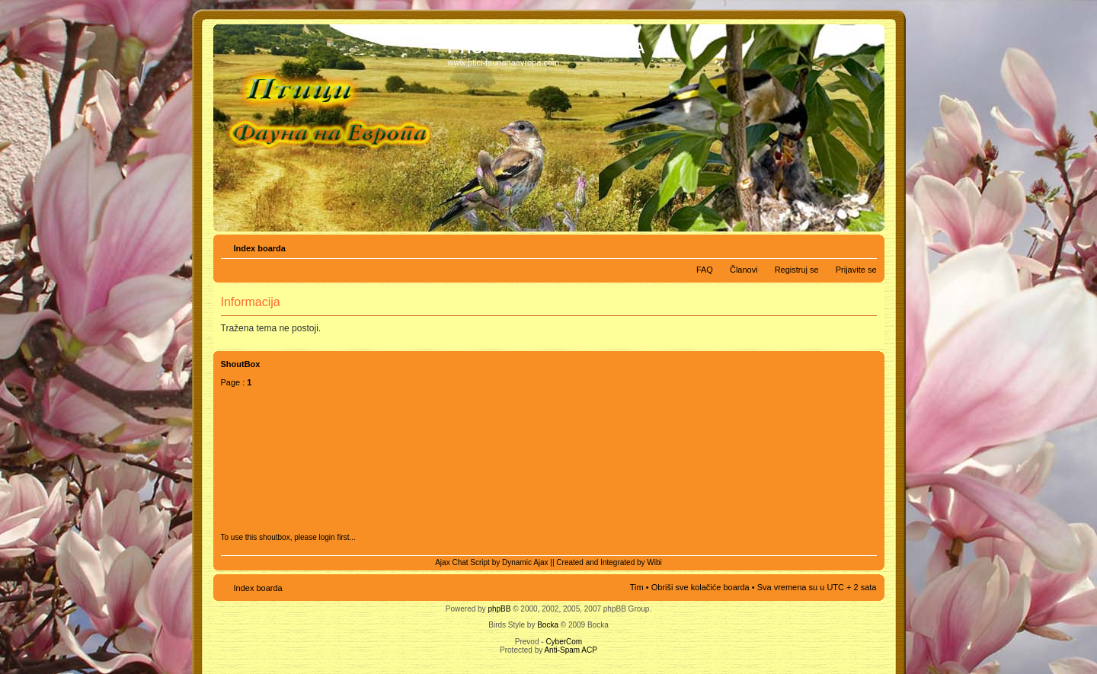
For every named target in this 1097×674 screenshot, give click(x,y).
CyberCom (563, 641)
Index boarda (260, 248)
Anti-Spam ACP (570, 650)
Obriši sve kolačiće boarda (700, 587)
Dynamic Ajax (525, 562)
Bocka (547, 625)
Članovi (744, 269)
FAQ (704, 269)
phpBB (499, 609)
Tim (637, 587)
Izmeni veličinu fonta (866, 245)
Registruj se (797, 269)
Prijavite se (856, 269)
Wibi (654, 562)
